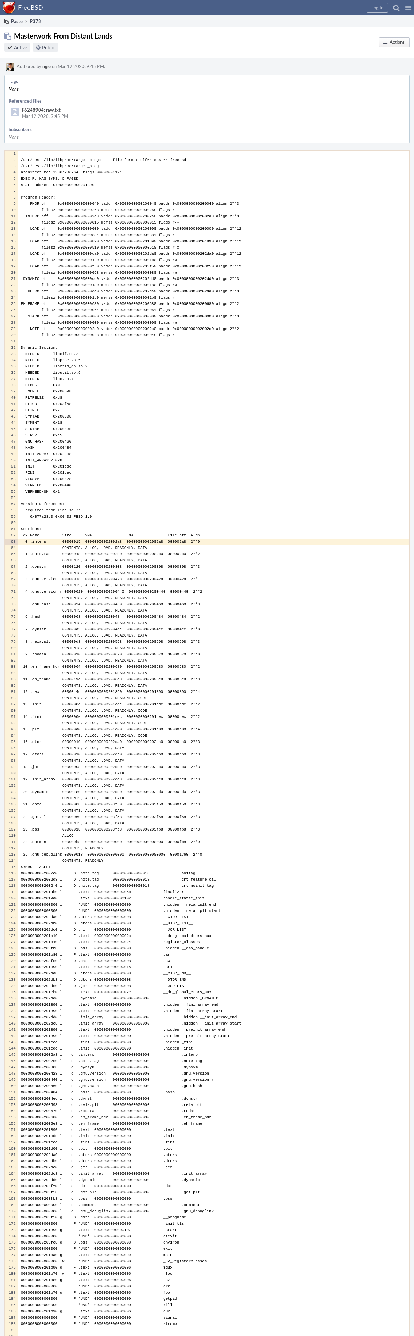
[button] (408, 7)
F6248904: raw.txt (41, 110)
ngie (46, 66)
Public (48, 47)
